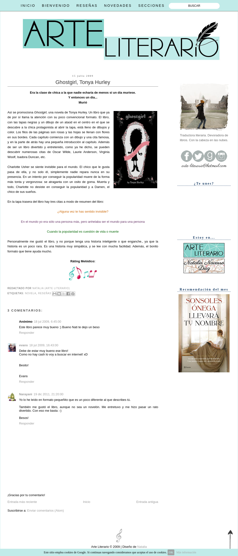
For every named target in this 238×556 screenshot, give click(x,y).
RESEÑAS (87, 5)
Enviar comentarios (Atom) (45, 510)
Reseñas (44, 293)
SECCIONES (151, 5)
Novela (30, 293)
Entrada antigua (147, 502)
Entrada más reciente (22, 502)
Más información (186, 552)
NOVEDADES (118, 5)
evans (23, 345)
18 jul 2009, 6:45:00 (47, 321)
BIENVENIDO (56, 5)
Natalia (141, 547)
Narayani (25, 394)
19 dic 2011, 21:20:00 (48, 394)
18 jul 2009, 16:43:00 (43, 345)
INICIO (28, 5)
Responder (26, 332)
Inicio (86, 502)
